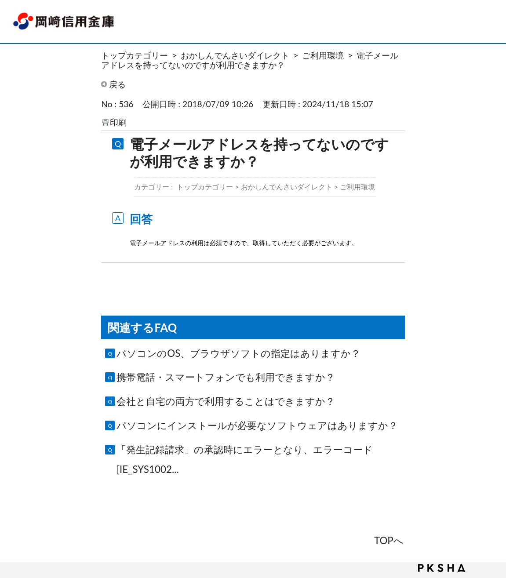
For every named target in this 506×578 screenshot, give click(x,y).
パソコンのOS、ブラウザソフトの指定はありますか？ (238, 353)
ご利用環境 (323, 55)
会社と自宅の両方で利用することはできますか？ (225, 401)
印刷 (118, 122)
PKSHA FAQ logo (441, 568)
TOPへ (389, 540)
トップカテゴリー (134, 55)
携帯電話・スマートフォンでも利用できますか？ (225, 377)
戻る (117, 84)
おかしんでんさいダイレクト (235, 55)
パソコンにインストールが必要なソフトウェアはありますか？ (257, 425)
